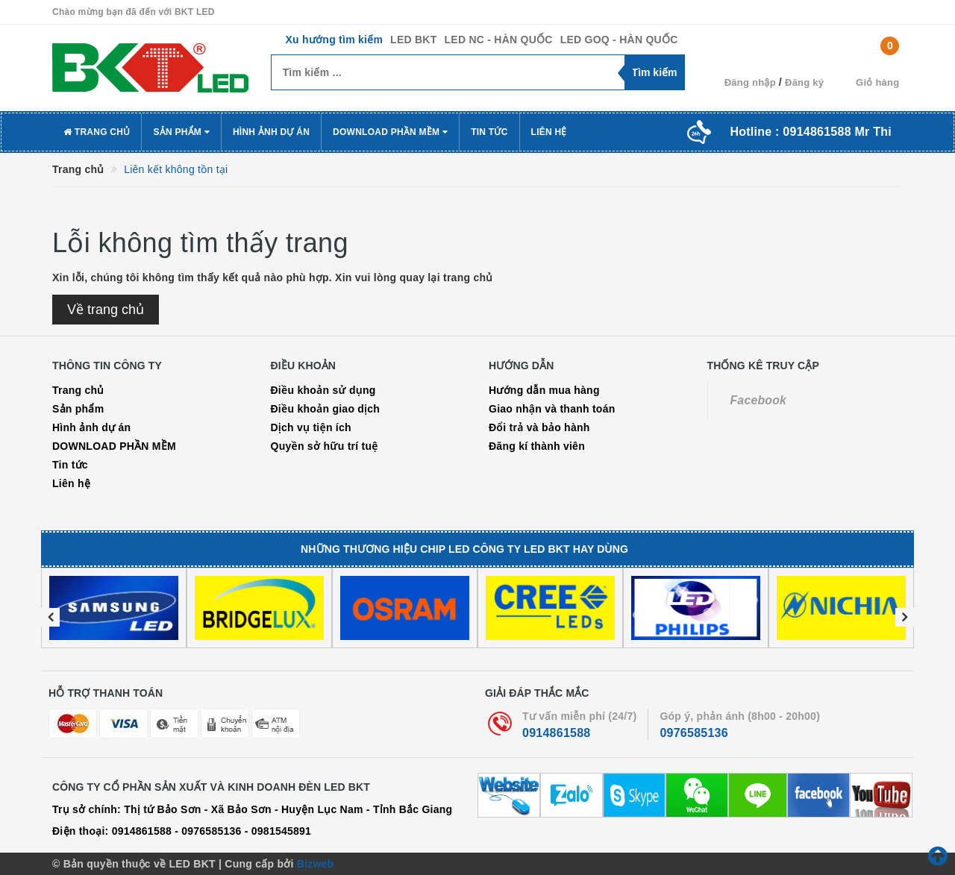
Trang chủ (96, 132)
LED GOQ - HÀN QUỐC (619, 40)
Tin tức (489, 132)
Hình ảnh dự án (271, 132)
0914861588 (556, 733)
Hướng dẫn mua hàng (544, 390)
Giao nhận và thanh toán (552, 409)
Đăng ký (804, 82)
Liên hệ (549, 132)
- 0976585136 (208, 831)
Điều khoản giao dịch (326, 409)
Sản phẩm (181, 132)
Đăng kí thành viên (537, 446)
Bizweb (315, 864)
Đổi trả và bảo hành (539, 427)
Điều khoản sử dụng (323, 390)
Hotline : (811, 131)
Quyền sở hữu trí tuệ (324, 446)
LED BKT (413, 40)
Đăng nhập (750, 82)
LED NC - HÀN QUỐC (499, 40)
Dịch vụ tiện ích (311, 427)
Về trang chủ (105, 309)
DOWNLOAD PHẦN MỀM (390, 132)
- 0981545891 (278, 831)
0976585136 (693, 733)
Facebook (758, 400)
